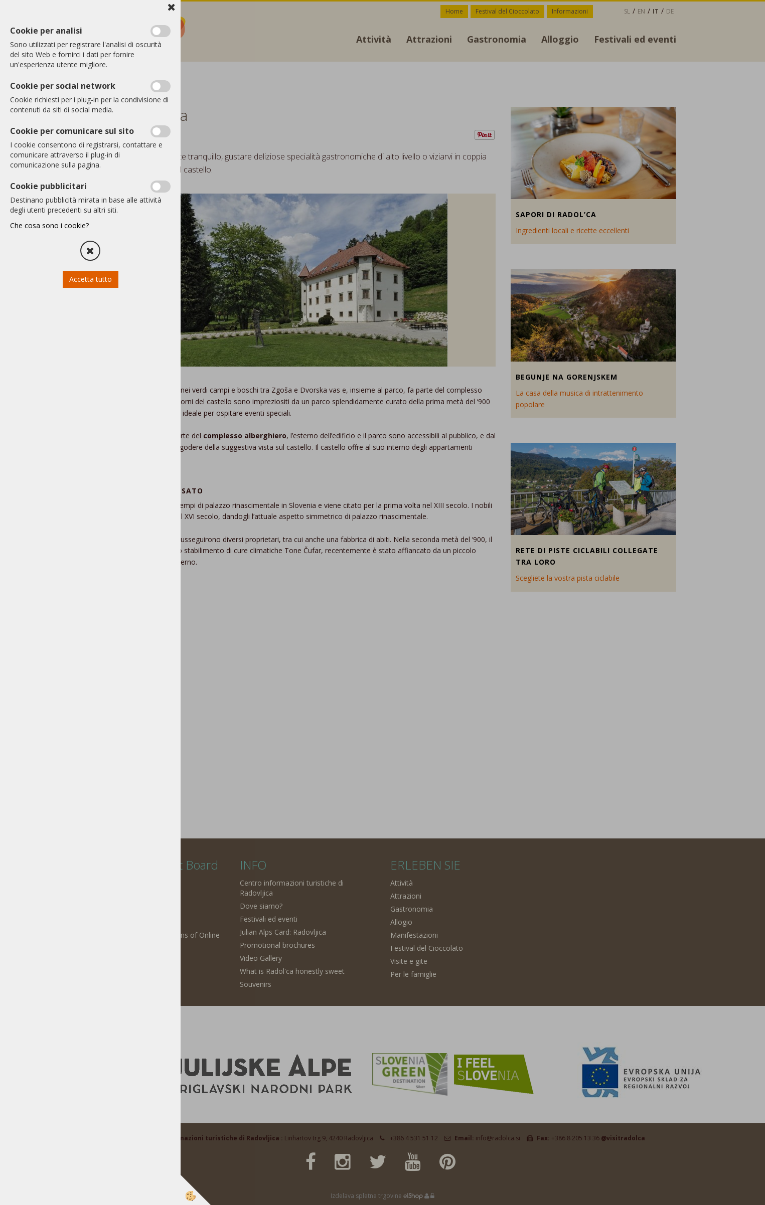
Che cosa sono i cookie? (49, 225)
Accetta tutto (90, 279)
